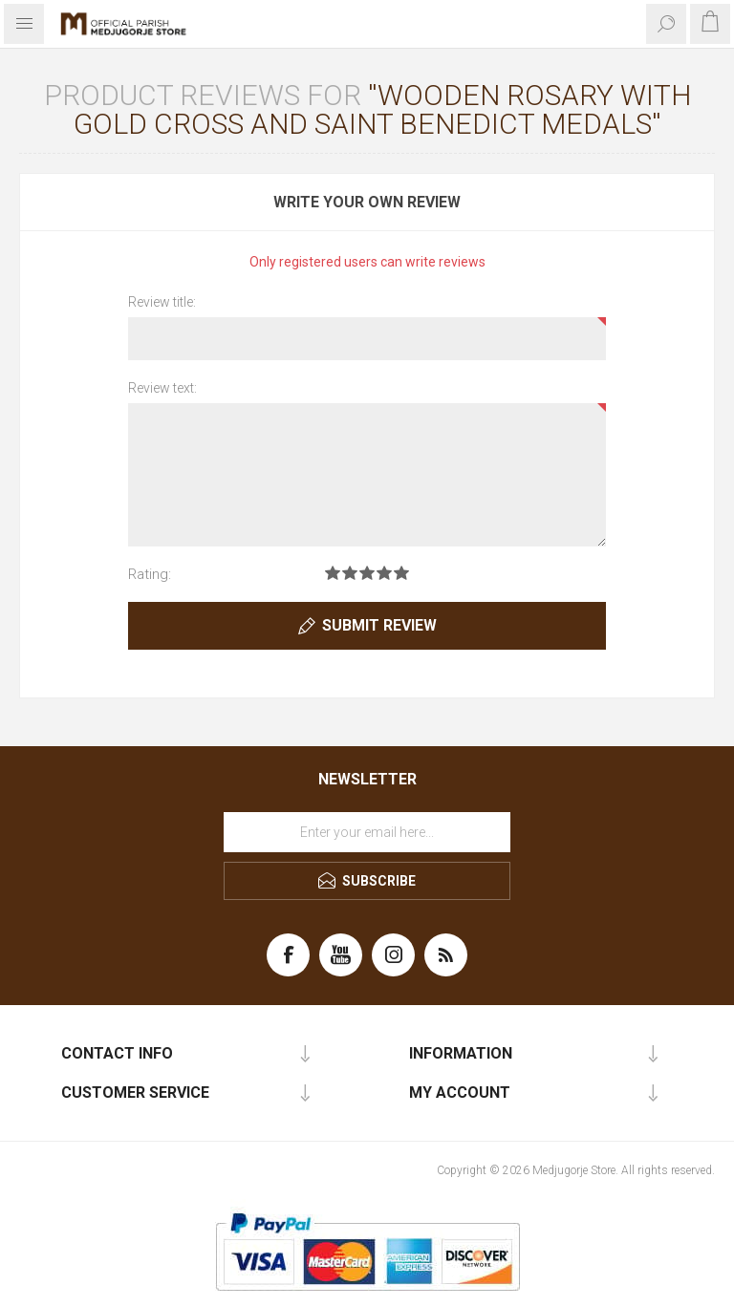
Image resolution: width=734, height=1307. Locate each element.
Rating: (149, 574)
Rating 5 (401, 573)
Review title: (162, 302)
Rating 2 (349, 573)
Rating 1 (332, 573)
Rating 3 (367, 573)
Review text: (162, 388)
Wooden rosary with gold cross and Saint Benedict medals (382, 109)
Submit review (379, 625)
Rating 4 (384, 573)
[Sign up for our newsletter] (367, 832)
